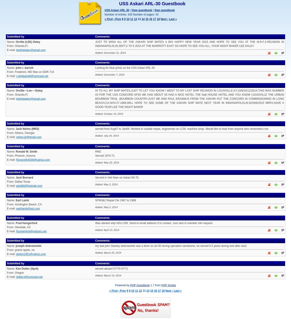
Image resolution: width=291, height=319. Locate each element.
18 (158, 19)
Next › (164, 19)
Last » (173, 19)
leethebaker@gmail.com (31, 50)
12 (135, 19)
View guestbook (141, 10)
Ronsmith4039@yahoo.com (33, 159)
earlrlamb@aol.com (28, 208)
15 (147, 19)
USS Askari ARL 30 (117, 10)
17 (154, 19)
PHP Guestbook (140, 285)
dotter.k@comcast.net (29, 276)
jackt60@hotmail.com (29, 185)
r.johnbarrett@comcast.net (32, 76)
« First (109, 19)
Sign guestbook (164, 10)
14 (143, 19)
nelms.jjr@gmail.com (29, 137)
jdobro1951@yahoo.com (31, 254)
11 (131, 19)
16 (150, 19)
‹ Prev (117, 19)
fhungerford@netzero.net (31, 231)
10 (127, 19)
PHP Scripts (168, 285)
